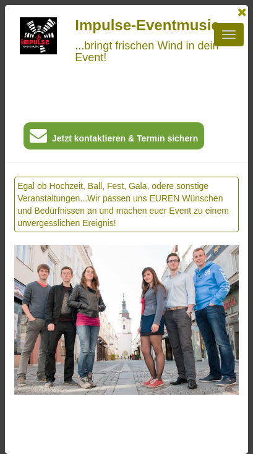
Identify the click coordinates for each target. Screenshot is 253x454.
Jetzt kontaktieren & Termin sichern (114, 138)
